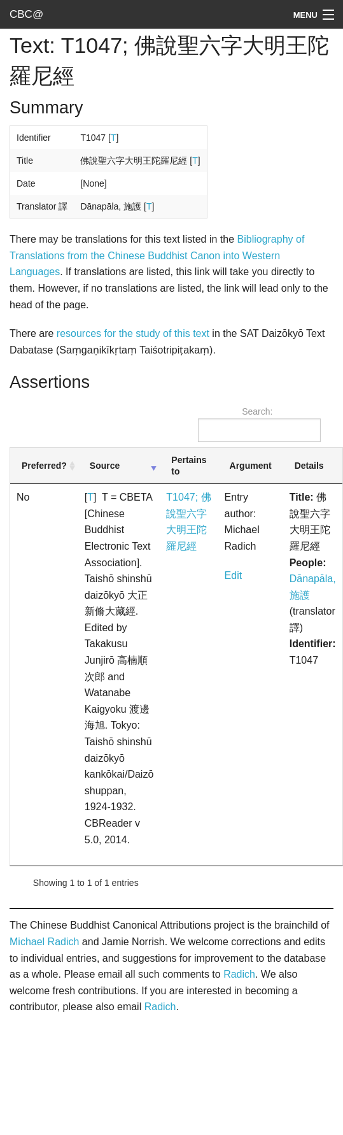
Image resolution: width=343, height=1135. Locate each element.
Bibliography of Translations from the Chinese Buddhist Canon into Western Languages (157, 255)
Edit (233, 575)
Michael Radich (44, 941)
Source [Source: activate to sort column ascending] (105, 465)
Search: (259, 424)
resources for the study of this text (133, 333)
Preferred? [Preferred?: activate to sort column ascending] (44, 465)
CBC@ (26, 14)
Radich (239, 974)
